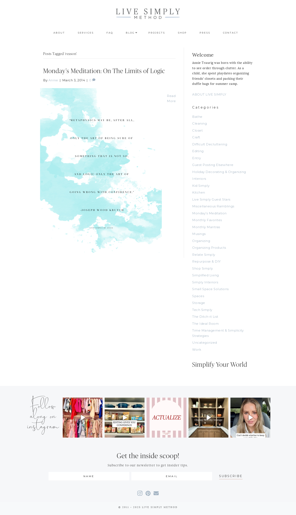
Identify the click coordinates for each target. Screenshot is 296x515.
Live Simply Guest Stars (211, 199)
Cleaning (199, 123)
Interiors (199, 179)
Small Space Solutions (210, 289)
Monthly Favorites (207, 220)
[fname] (89, 476)
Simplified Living (205, 275)
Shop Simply (202, 268)
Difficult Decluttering (209, 144)
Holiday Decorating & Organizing (219, 172)
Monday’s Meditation (209, 213)
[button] (230, 476)
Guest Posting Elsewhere (213, 165)
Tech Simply (202, 310)
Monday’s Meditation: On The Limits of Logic (104, 71)
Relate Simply (203, 255)
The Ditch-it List (205, 317)
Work (196, 350)
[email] (171, 476)
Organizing (201, 241)
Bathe (197, 117)
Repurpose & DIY (206, 261)
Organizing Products (209, 248)
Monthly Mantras (206, 227)
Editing (198, 151)
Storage (198, 303)
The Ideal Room (205, 324)
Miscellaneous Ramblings (213, 206)
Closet (197, 130)
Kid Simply (200, 186)
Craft (196, 137)
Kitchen (198, 192)
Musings (199, 234)
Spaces (198, 296)
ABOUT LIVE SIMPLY (209, 94)
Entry (196, 158)
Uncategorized (204, 343)
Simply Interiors (205, 282)
